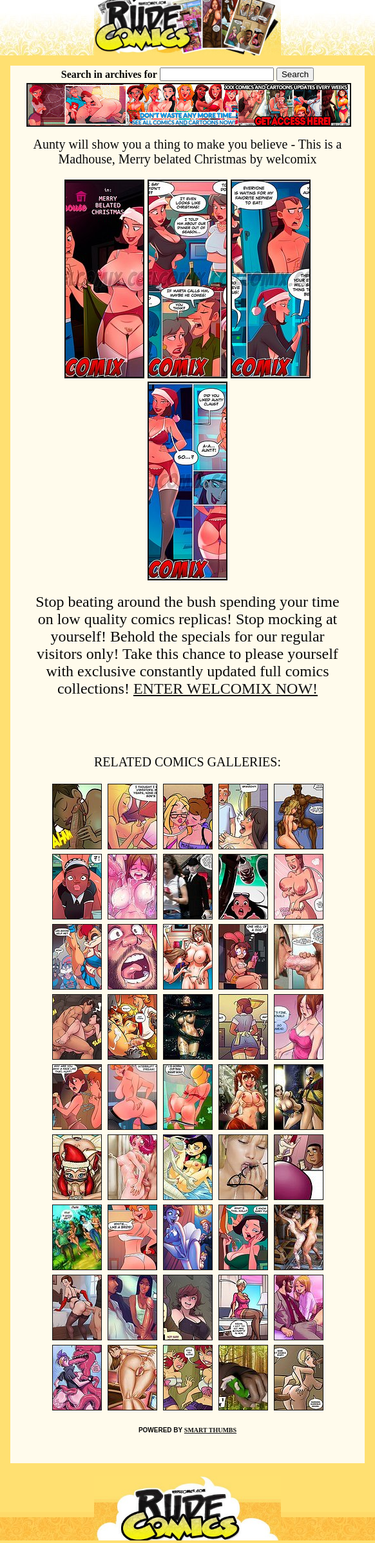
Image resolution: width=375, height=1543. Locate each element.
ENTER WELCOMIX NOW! (225, 688)
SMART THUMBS (210, 1430)
